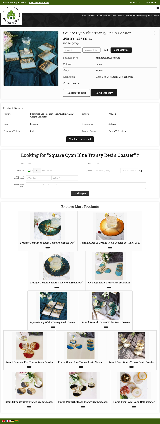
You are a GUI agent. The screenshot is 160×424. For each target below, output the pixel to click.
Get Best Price (121, 50)
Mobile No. (20, 171)
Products (91, 16)
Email (90, 164)
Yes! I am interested (80, 139)
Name (22, 164)
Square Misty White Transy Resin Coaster (53, 322)
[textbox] (91, 50)
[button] (39, 3)
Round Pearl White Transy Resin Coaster (131, 362)
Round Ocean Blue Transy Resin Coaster (81, 362)
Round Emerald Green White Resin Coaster (105, 322)
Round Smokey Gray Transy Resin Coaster (29, 402)
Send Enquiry (104, 92)
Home (83, 16)
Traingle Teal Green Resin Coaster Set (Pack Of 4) (47, 242)
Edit (106, 50)
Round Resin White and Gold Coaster (134, 402)
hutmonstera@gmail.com (14, 2)
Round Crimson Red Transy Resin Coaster (29, 362)
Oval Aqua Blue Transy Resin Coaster (109, 282)
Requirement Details (19, 186)
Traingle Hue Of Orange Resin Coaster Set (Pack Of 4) (110, 242)
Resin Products (103, 16)
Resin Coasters (118, 16)
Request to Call (76, 92)
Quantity (89, 171)
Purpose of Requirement (19, 178)
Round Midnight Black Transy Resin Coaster (83, 402)
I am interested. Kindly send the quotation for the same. (86, 185)
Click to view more (71, 83)
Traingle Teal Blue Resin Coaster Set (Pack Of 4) (56, 282)
